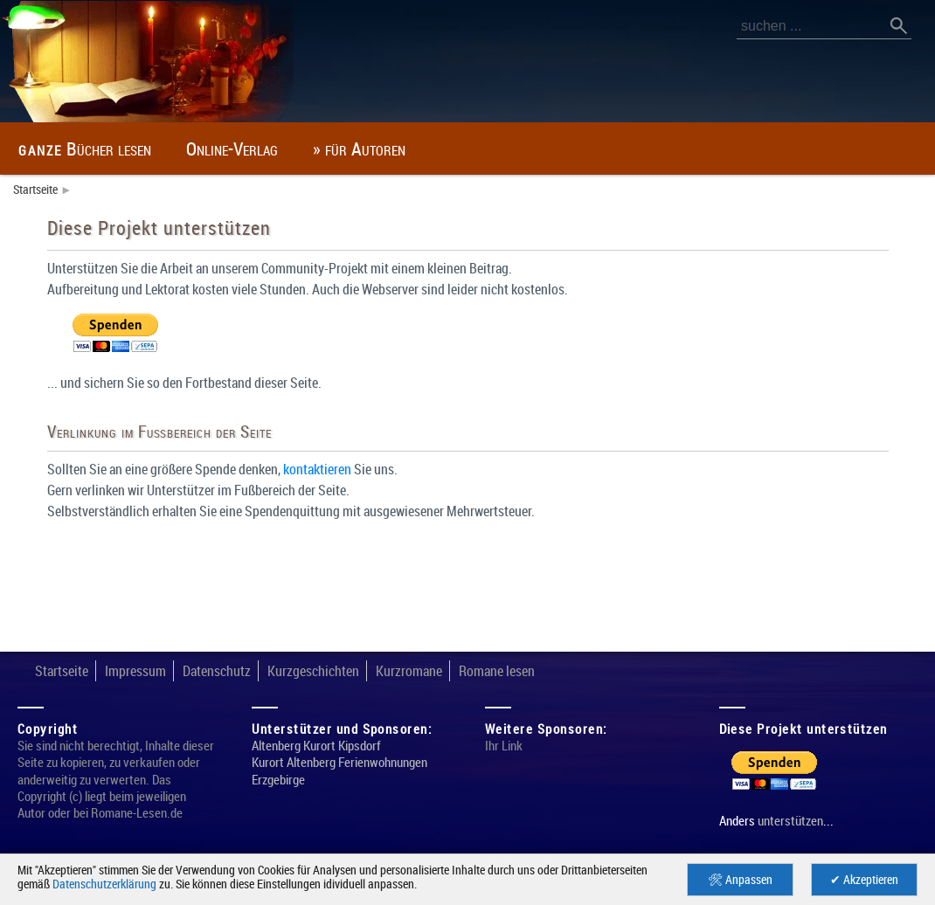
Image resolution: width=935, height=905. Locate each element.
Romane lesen (554, 670)
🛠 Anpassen (740, 879)
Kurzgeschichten (346, 670)
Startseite (38, 189)
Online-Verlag (278, 148)
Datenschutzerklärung (215, 883)
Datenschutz (238, 670)
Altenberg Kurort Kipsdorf (324, 762)
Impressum (146, 670)
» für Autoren (427, 148)
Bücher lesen (101, 148)
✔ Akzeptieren (865, 879)
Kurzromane (454, 670)
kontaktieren (364, 469)
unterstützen (798, 821)
